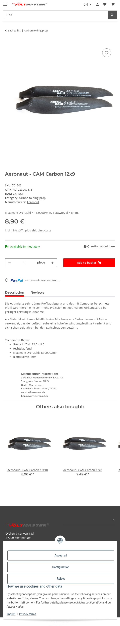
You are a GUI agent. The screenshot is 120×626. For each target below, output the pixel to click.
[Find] (112, 15)
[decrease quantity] (9, 263)
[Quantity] (24, 263)
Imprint (11, 614)
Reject (61, 578)
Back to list (14, 30)
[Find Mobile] (55, 15)
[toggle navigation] (5, 2)
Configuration (60, 567)
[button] (97, 4)
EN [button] (86, 4)
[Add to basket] (8, 43)
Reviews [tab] (37, 292)
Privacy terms (27, 614)
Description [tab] (14, 292)
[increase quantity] (52, 263)
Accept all (61, 555)
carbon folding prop (32, 198)
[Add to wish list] (106, 52)
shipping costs (41, 230)
